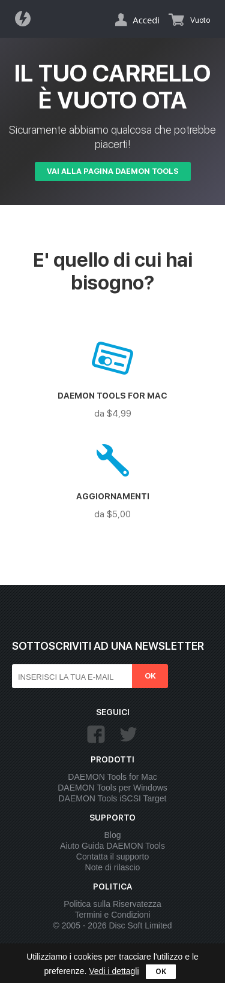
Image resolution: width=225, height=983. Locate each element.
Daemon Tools (26, 18)
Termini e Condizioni (112, 914)
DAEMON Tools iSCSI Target (113, 798)
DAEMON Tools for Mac (112, 777)
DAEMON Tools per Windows (112, 787)
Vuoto (200, 20)
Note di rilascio (112, 867)
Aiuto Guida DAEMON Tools (112, 846)
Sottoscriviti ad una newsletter (108, 646)
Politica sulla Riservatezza (112, 904)
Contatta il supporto (112, 856)
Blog (112, 835)
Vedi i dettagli (114, 971)
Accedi (146, 20)
